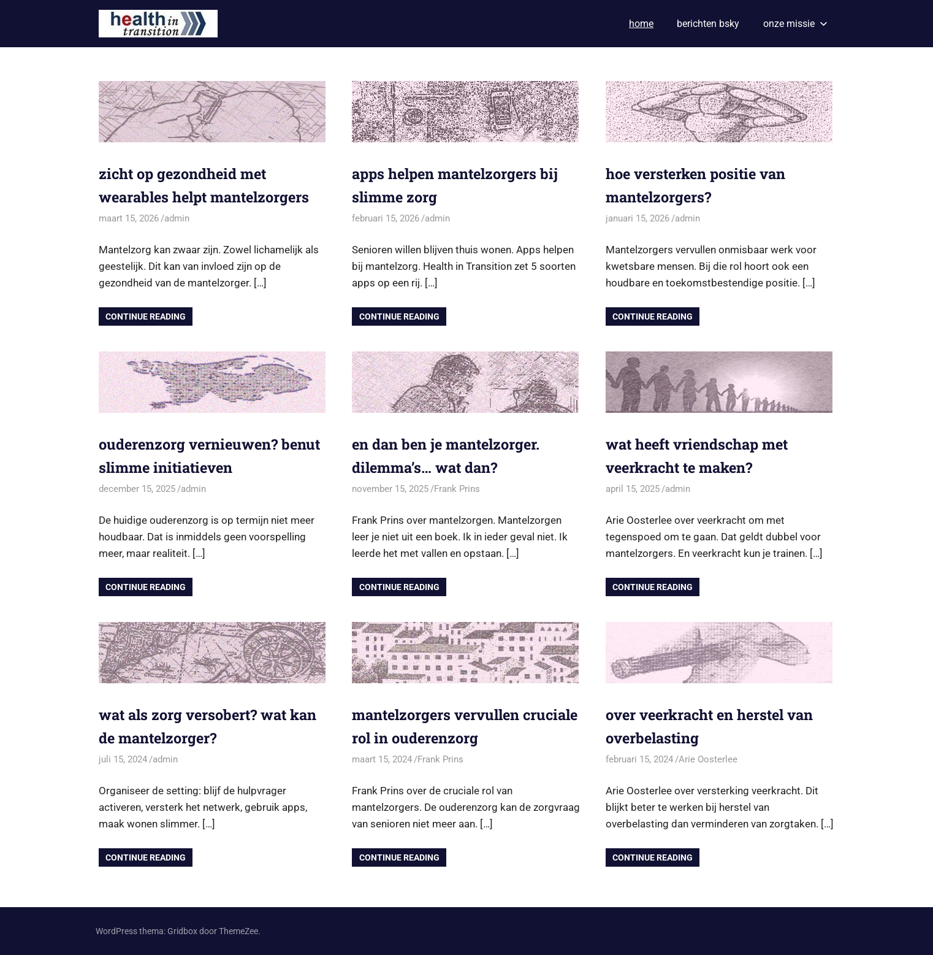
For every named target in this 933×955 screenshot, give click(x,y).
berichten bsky (708, 23)
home (641, 23)
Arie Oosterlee (708, 759)
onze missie (795, 23)
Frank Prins (457, 488)
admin (176, 218)
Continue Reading (145, 316)
